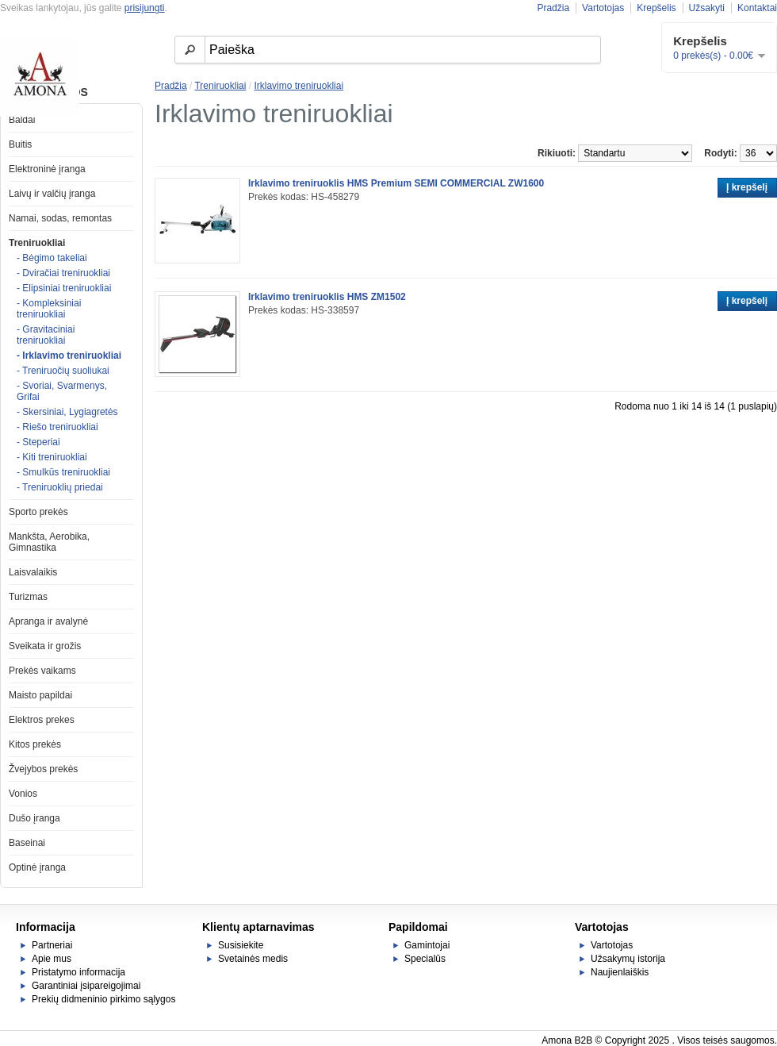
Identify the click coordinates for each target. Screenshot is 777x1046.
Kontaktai (757, 7)
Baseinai (27, 842)
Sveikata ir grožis (45, 646)
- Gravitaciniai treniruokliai (46, 335)
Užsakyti (707, 7)
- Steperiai (38, 442)
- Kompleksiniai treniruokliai (49, 309)
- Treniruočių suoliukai (63, 370)
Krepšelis (656, 7)
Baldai (22, 119)
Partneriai (52, 945)
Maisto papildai (40, 695)
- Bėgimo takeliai (52, 257)
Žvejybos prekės (43, 769)
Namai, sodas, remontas (60, 218)
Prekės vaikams (42, 670)
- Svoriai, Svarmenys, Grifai (62, 391)
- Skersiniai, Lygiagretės (67, 411)
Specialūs (425, 958)
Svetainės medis (253, 958)
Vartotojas (603, 7)
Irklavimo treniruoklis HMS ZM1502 (327, 296)
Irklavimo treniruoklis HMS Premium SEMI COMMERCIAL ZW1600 (396, 183)
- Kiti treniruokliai (52, 457)
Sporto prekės (38, 511)
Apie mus (51, 958)
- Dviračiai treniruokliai (63, 273)
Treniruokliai (37, 242)
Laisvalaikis (33, 572)
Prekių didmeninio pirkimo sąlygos (103, 999)
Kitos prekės (35, 744)
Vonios (23, 793)
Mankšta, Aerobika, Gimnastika (49, 542)
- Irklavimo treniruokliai (69, 355)
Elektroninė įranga (47, 169)
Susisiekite (240, 945)
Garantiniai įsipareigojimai (86, 985)
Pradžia (553, 7)
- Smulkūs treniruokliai (63, 472)
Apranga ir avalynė (48, 621)
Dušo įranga (34, 818)
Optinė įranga (37, 867)
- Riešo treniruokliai (57, 427)
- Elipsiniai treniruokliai (64, 288)
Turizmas (28, 596)
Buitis (20, 144)
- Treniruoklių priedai (60, 487)
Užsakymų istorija (628, 958)
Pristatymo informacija (78, 972)
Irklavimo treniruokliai (298, 85)
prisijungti (144, 7)
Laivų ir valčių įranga (52, 193)
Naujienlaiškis (620, 972)
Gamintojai (427, 945)
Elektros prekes (42, 719)
